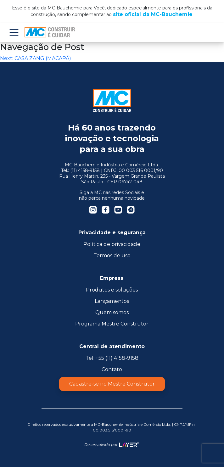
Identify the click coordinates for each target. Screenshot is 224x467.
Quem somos (112, 312)
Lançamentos (112, 301)
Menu (13, 32)
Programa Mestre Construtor (111, 324)
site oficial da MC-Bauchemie (153, 14)
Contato (112, 369)
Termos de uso (112, 256)
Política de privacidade (111, 244)
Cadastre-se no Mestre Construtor (112, 384)
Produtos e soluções (112, 290)
